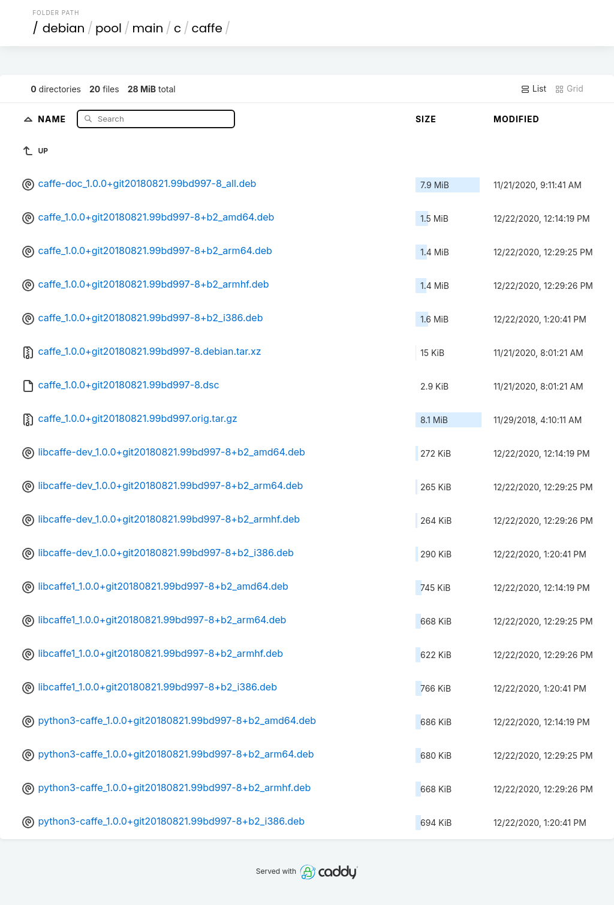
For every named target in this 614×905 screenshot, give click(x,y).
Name (53, 118)
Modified (516, 119)
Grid (569, 88)
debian (64, 28)
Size (426, 119)
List (533, 88)
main (148, 28)
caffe (207, 28)
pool (108, 28)
